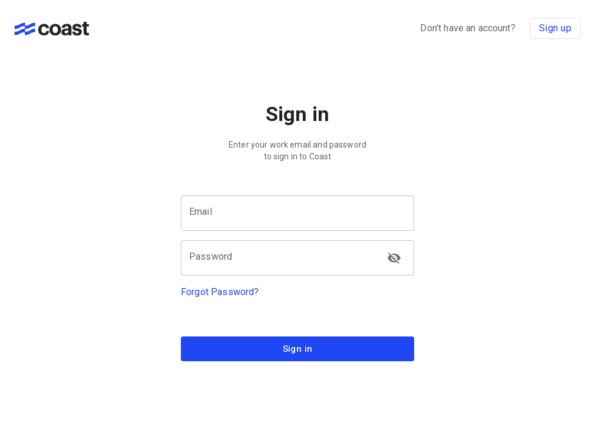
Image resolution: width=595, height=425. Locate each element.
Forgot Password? (220, 292)
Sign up (555, 28)
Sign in (297, 348)
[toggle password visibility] (394, 258)
